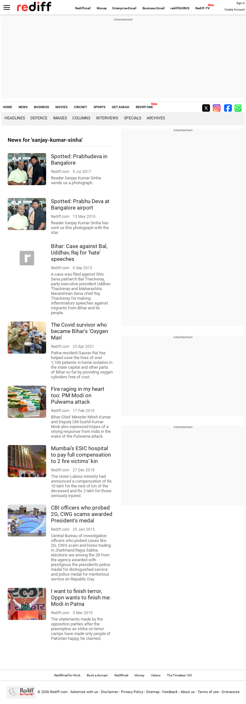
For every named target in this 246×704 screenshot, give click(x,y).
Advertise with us (84, 692)
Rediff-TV (202, 8)
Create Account (235, 9)
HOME (7, 107)
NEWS (23, 107)
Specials (132, 118)
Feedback (170, 692)
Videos (155, 675)
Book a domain (97, 675)
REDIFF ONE (144, 107)
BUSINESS (41, 107)
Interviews (107, 118)
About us (188, 692)
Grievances (231, 692)
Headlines (14, 118)
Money (102, 8)
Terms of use (208, 692)
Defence (38, 118)
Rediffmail (83, 8)
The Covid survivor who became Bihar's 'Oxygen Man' (79, 331)
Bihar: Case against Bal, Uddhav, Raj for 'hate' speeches (79, 252)
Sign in (240, 3)
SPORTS (99, 107)
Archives (156, 118)
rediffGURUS (179, 8)
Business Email (154, 8)
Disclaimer (109, 692)
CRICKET (80, 107)
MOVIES (61, 107)
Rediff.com (59, 692)
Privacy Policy (132, 692)
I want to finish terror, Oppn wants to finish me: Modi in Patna (81, 597)
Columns (81, 118)
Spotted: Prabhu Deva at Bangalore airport (80, 204)
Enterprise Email (124, 8)
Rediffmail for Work (67, 675)
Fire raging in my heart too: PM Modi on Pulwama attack (77, 395)
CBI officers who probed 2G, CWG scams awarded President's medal (81, 514)
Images (60, 118)
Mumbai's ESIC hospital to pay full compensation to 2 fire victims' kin (81, 454)
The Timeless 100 (179, 675)
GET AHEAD (120, 107)
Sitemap (153, 692)
